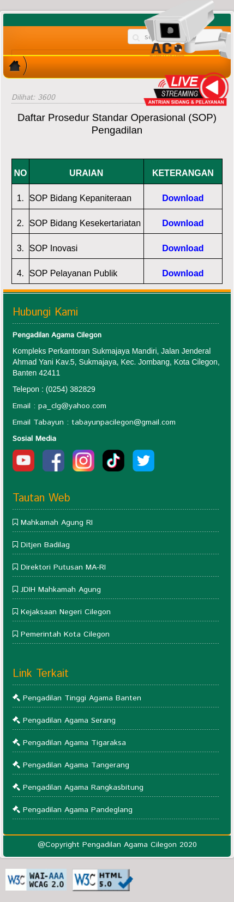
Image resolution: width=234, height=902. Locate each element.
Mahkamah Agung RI (57, 522)
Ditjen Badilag (45, 545)
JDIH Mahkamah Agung (61, 589)
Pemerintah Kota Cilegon (65, 634)
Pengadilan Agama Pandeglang (78, 809)
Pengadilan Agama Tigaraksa (74, 742)
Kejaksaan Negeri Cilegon (66, 612)
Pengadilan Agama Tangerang (76, 765)
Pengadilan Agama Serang (69, 720)
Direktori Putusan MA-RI (63, 567)
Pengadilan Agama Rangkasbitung (83, 787)
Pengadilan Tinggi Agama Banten (82, 698)
